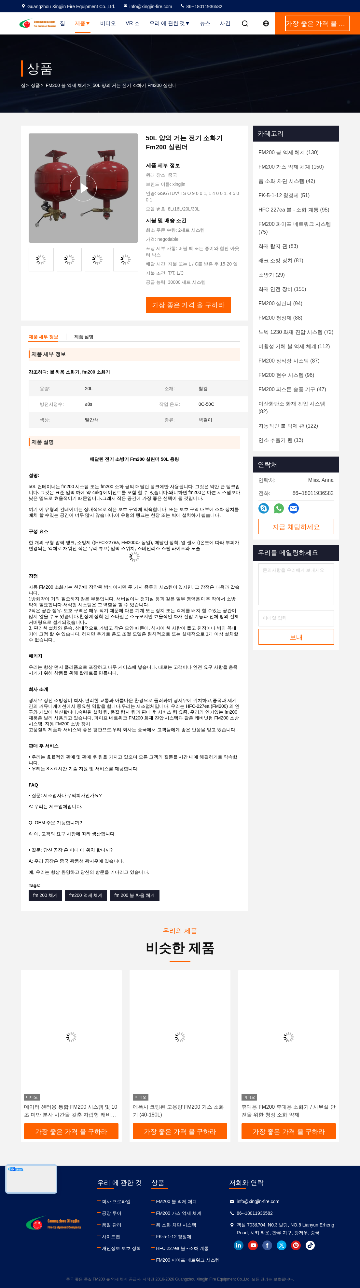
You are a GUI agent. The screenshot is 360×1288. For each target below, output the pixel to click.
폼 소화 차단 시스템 (176, 1224)
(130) (288, 152)
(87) (289, 360)
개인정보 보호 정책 (121, 1248)
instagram (296, 1245)
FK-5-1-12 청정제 (173, 1236)
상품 (35, 85)
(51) (284, 195)
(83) (278, 246)
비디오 (108, 23)
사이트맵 (111, 1236)
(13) (280, 440)
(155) (282, 289)
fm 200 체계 (45, 895)
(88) (280, 318)
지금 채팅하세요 (296, 526)
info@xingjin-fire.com (147, 6)
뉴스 (205, 23)
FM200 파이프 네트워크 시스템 (187, 1260)
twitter (281, 1245)
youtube (253, 1245)
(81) (280, 260)
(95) (293, 209)
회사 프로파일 (116, 1201)
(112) (294, 346)
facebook (267, 1245)
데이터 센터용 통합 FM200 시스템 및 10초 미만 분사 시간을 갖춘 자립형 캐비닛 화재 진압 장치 (70, 1111)
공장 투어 (111, 1213)
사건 (225, 23)
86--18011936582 (201, 6)
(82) (291, 407)
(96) (286, 375)
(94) (280, 303)
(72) (295, 332)
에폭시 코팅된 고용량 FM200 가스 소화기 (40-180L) (178, 1110)
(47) (292, 389)
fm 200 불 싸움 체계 (134, 895)
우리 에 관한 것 (169, 23)
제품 (82, 23)
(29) (271, 275)
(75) (294, 228)
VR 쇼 (133, 23)
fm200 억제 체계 (86, 895)
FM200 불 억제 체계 (66, 85)
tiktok (310, 1245)
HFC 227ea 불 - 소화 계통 (182, 1248)
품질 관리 (111, 1224)
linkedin (238, 1245)
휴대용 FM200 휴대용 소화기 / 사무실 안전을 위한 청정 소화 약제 (289, 1110)
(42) (286, 181)
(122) (288, 426)
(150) (291, 167)
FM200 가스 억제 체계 (178, 1213)
